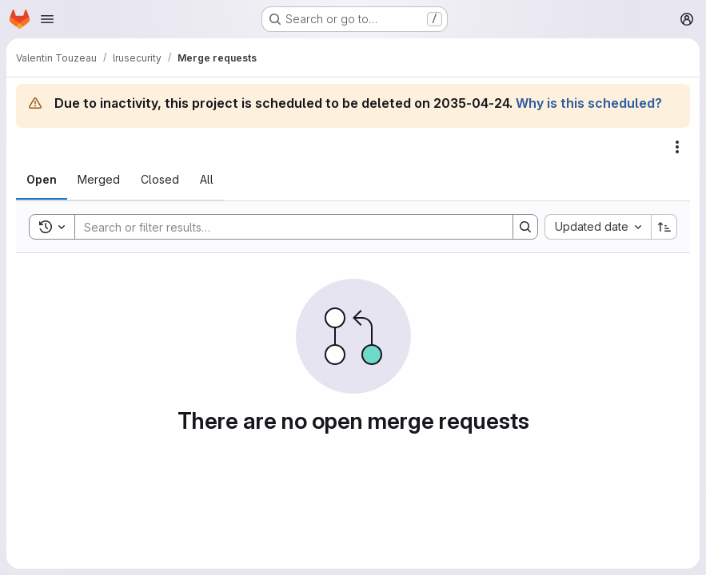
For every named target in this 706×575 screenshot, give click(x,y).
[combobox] (597, 227)
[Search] (286, 226)
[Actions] (677, 147)
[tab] (41, 180)
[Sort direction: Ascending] (664, 227)
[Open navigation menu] (47, 19)
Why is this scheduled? (589, 103)
